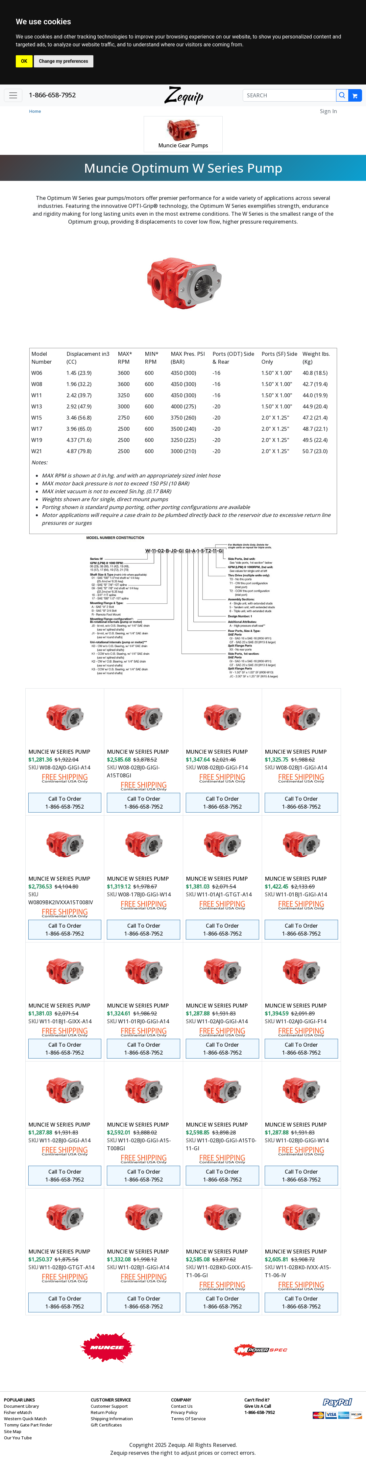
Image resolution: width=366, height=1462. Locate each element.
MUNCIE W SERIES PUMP (59, 751)
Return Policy (104, 1412)
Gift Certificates (106, 1425)
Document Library (21, 1406)
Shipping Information (112, 1419)
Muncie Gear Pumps (183, 145)
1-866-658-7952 (52, 94)
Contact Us (182, 1406)
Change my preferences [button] (63, 61)
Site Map (12, 1431)
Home (35, 111)
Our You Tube (18, 1438)
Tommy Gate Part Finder (28, 1425)
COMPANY (181, 1400)
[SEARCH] (289, 95)
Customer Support (109, 1406)
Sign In (328, 111)
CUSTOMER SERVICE (111, 1400)
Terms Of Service (188, 1419)
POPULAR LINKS (19, 1400)
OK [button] (24, 61)
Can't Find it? (257, 1400)
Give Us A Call (257, 1406)
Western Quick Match (25, 1419)
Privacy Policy (184, 1412)
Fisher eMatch (18, 1412)
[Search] (342, 95)
